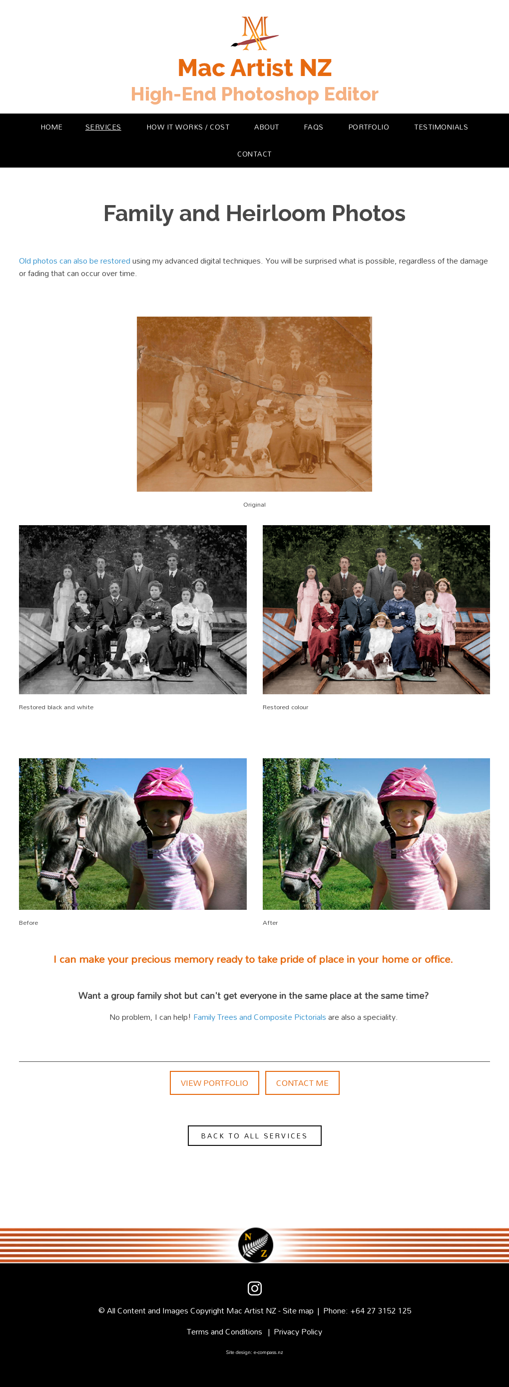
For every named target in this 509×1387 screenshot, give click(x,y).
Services (103, 127)
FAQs (314, 127)
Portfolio (369, 127)
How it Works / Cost (188, 127)
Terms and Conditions (224, 1331)
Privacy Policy (298, 1331)
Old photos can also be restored (74, 261)
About (266, 127)
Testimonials (441, 127)
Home (52, 127)
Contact (254, 154)
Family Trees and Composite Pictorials (259, 1017)
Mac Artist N (249, 1310)
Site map (298, 1310)
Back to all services (254, 1135)
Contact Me (302, 1083)
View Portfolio (214, 1083)
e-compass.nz (268, 1352)
